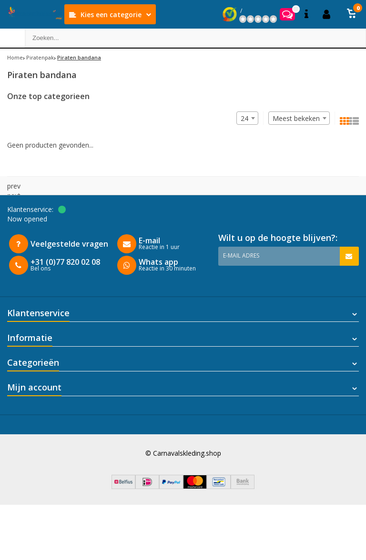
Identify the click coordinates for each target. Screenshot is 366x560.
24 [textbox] (244, 118)
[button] (351, 14)
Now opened (27, 218)
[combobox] (299, 118)
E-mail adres (241, 255)
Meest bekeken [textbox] (296, 118)
